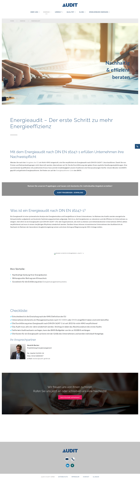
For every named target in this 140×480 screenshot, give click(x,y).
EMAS (74, 320)
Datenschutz (63, 477)
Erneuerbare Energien (98, 12)
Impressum (75, 477)
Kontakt (86, 477)
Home (12, 21)
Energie (46, 12)
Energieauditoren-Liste (65, 170)
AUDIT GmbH (70, 4)
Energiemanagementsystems (55, 282)
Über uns (34, 12)
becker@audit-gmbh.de (41, 358)
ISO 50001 (62, 320)
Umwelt (58, 12)
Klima (81, 12)
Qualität (70, 12)
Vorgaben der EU (32, 162)
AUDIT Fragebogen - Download (70, 193)
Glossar (96, 477)
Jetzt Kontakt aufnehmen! (70, 397)
